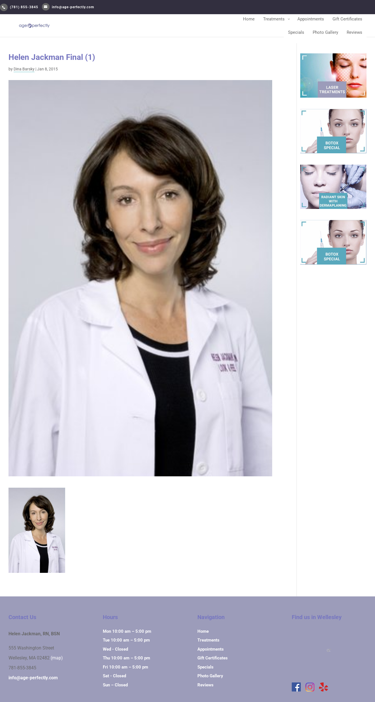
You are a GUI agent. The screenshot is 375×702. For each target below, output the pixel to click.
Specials (205, 667)
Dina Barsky (24, 69)
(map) (57, 658)
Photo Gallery (210, 675)
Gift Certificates (212, 658)
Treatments (208, 640)
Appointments (210, 649)
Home (203, 631)
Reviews (205, 685)
